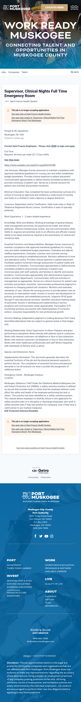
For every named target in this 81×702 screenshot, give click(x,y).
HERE (54, 146)
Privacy (27, 656)
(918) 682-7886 (40, 528)
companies (13, 72)
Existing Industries (18, 584)
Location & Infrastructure (16, 591)
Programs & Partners (58, 568)
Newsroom (51, 606)
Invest (13, 576)
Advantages (14, 565)
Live (48, 579)
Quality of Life (54, 584)
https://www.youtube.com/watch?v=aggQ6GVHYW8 (29, 165)
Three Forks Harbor (19, 568)
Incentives (13, 596)
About (51, 591)
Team (48, 603)
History (49, 599)
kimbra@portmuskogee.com (40, 641)
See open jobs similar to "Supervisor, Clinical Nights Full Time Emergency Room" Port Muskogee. (38, 119)
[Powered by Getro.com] (40, 470)
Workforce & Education (59, 565)
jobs (3, 72)
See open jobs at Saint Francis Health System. (31, 114)
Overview (50, 596)
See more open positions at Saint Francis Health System (41, 448)
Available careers (55, 571)
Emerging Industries (19, 587)
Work (50, 560)
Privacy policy (33, 477)
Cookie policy (46, 477)
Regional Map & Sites (19, 581)
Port (11, 560)
